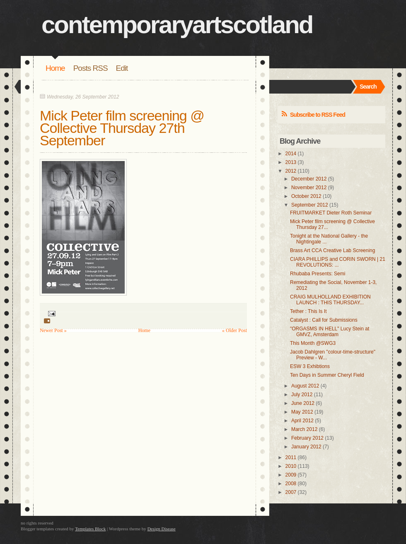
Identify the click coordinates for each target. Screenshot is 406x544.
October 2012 (306, 196)
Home (55, 68)
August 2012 (305, 386)
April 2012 (302, 421)
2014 (291, 153)
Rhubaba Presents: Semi (317, 274)
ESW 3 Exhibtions (310, 366)
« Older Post (234, 330)
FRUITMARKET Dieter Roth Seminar (331, 213)
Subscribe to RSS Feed (317, 114)
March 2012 (304, 429)
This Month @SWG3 (313, 343)
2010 (291, 466)
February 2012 (307, 438)
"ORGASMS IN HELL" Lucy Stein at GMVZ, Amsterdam (329, 331)
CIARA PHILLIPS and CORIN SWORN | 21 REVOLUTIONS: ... (337, 262)
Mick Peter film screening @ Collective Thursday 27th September (122, 128)
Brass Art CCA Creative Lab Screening (332, 250)
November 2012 (308, 187)
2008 (291, 483)
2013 (291, 162)
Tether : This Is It (308, 311)
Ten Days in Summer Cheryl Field (327, 375)
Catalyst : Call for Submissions (324, 320)
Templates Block (90, 528)
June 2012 (302, 403)
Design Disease (161, 528)
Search (368, 86)
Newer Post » (53, 330)
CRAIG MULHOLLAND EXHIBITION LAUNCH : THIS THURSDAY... (330, 300)
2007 (291, 492)
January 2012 (306, 447)
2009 (291, 475)
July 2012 (301, 394)
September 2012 (309, 205)
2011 (291, 457)
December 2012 (308, 179)
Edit (122, 68)
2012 (291, 171)
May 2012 (302, 412)
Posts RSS (90, 68)
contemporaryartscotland (177, 25)
